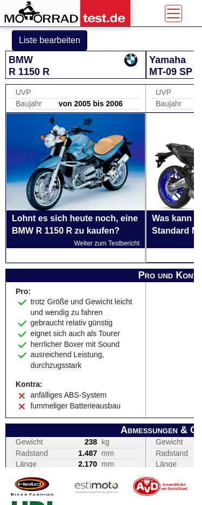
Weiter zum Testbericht (107, 243)
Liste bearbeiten (49, 40)
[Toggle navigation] (173, 13)
